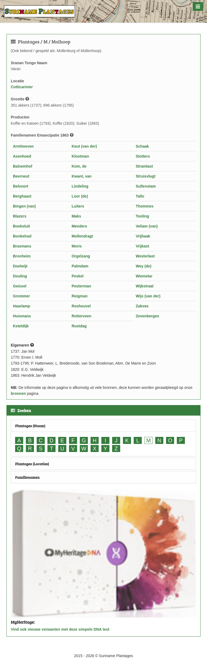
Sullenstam (146, 186)
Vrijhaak (143, 236)
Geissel (19, 286)
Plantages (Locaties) (32, 463)
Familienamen (27, 477)
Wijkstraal (144, 286)
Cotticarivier (22, 87)
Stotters (143, 156)
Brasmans (22, 246)
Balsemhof (22, 166)
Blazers (19, 216)
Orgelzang (81, 256)
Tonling (142, 216)
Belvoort (20, 186)
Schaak (142, 146)
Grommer (21, 296)
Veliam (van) (147, 226)
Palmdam (80, 266)
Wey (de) (143, 266)
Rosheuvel (81, 306)
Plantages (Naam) (30, 425)
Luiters (78, 206)
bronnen (18, 393)
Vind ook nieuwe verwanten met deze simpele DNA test (60, 629)
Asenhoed (22, 156)
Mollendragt (82, 236)
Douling (20, 276)
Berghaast (22, 196)
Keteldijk (21, 326)
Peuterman (81, 286)
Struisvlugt (145, 176)
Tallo (140, 196)
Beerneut (21, 176)
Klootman (80, 156)
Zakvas (142, 306)
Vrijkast (142, 246)
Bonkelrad (22, 236)
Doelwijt (20, 266)
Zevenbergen (147, 316)
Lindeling (80, 186)
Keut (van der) (84, 146)
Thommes (144, 206)
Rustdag (79, 326)
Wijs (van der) (148, 296)
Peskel (78, 276)
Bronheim (21, 256)
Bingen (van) (24, 206)
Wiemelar (144, 276)
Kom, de (79, 166)
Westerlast (145, 256)
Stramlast (144, 166)
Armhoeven (23, 146)
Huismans (22, 316)
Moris (77, 246)
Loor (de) (80, 196)
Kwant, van (82, 176)
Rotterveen (81, 316)
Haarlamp (21, 306)
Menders (79, 226)
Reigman (80, 296)
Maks (76, 216)
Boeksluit (21, 226)
